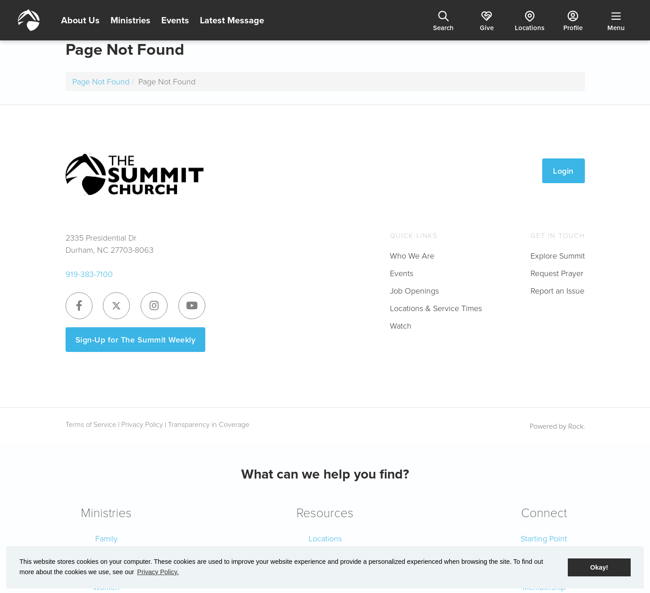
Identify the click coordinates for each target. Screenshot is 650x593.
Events (175, 19)
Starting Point (544, 538)
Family (106, 538)
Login (563, 170)
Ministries (130, 19)
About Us (80, 19)
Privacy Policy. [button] (158, 571)
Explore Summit (558, 255)
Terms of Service (91, 424)
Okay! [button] (599, 567)
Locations (325, 538)
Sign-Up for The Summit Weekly (135, 339)
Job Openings (414, 290)
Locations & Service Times (436, 308)
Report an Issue (557, 290)
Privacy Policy (142, 424)
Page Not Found (100, 81)
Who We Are (412, 255)
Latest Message (232, 19)
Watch (400, 325)
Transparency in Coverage (208, 424)
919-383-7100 (89, 273)
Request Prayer (557, 273)
